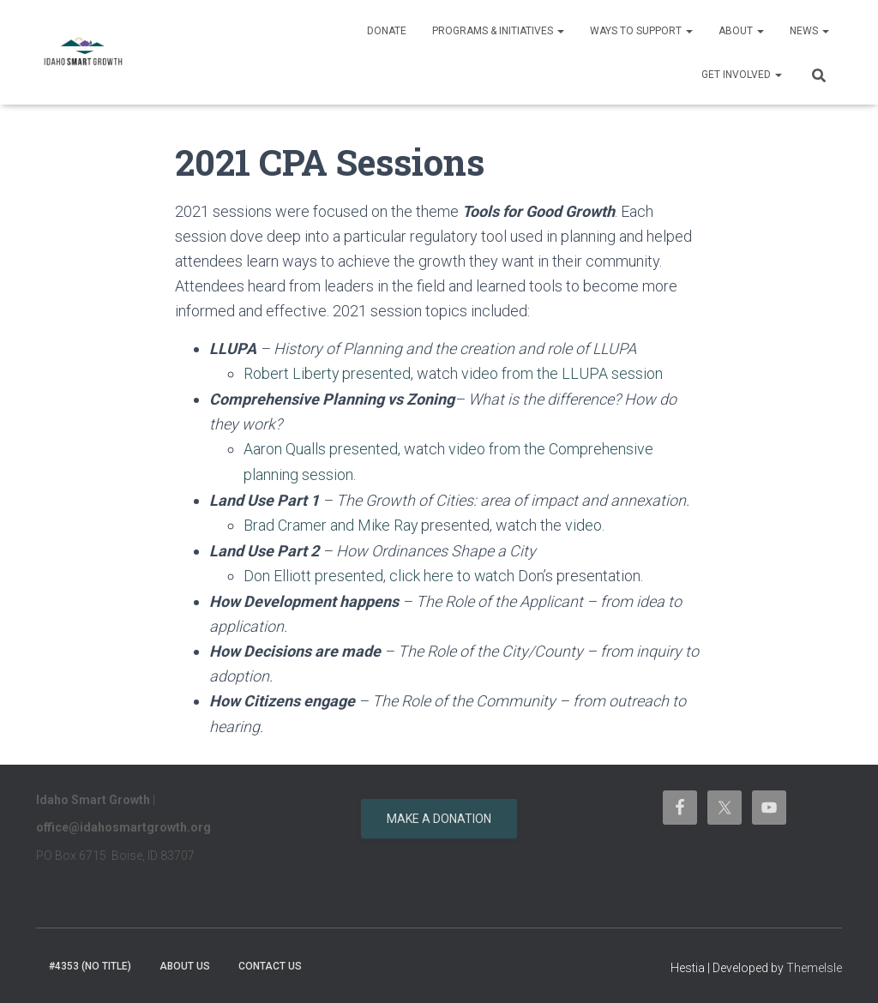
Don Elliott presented (313, 573)
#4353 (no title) (90, 963)
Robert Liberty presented (328, 373)
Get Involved (741, 75)
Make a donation (439, 815)
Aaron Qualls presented (321, 449)
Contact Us (270, 963)
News (809, 31)
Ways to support (641, 31)
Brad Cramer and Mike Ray (331, 523)
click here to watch (452, 573)
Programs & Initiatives (498, 31)
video (584, 523)
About (741, 31)
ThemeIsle (814, 964)
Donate (386, 31)
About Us (184, 963)
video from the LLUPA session (563, 373)
